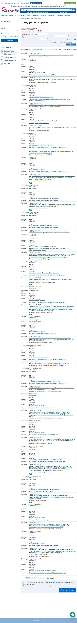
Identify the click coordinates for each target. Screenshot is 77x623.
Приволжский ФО (34, 145)
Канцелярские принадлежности (44, 407)
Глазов (55, 246)
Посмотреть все (68, 590)
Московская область (45, 225)
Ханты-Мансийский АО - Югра (46, 381)
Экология (31, 123)
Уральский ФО (33, 198)
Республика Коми (47, 273)
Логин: (2, 24)
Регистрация (9, 40)
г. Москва (42, 72)
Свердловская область (44, 198)
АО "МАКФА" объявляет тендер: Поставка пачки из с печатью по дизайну (51, 55)
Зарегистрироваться (53, 582)
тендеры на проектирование (32, 11)
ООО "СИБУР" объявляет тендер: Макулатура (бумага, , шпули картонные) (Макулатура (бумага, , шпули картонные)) (51, 388)
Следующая (50, 578)
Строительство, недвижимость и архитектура (41, 99)
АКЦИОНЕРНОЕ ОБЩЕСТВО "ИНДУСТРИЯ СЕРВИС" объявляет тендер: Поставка (52, 80)
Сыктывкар (56, 273)
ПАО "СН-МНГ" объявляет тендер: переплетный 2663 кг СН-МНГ (49, 363)
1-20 (23, 578)
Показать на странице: (64, 42)
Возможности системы (7, 15)
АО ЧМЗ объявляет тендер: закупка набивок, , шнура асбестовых (49, 232)
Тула (51, 97)
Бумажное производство (59, 147)
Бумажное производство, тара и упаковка (40, 75)
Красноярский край (43, 357)
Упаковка (55, 200)
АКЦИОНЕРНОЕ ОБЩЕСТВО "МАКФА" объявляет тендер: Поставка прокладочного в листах (50, 280)
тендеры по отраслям (43, 11)
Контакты (67, 15)
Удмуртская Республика (46, 246)
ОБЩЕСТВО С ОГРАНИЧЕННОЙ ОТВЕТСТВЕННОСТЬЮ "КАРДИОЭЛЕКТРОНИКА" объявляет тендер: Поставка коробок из (52, 205)
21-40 (28, 578)
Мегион (58, 381)
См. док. (31, 88)
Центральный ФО (34, 72)
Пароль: (3, 28)
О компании (59, 15)
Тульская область (44, 97)
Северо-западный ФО (35, 273)
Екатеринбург (55, 198)
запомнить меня (5, 33)
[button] (72, 614)
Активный (54, 42)
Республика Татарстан (46, 145)
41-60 (34, 578)
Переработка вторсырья (42, 123)
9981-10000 (41, 578)
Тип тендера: (36, 39)
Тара (54, 75)
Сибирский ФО (33, 120)
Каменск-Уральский (57, 459)
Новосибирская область (44, 120)
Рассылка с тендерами (32, 15)
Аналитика (43, 15)
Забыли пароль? (14, 36)
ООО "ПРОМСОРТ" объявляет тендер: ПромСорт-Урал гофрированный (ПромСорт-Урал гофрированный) (51, 152)
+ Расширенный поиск (63, 11)
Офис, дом (32, 407)
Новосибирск (56, 120)
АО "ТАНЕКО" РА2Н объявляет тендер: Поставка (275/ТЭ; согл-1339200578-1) (52, 128)
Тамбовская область (45, 570)
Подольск (54, 225)
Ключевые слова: (26, 34)
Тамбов (54, 570)
